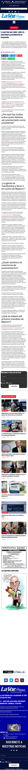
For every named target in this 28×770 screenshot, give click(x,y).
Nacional (5, 410)
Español (10, 383)
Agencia (3, 437)
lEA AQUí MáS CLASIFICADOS (10, 571)
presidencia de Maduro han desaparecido (12, 327)
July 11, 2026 (10, 437)
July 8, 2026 (10, 539)
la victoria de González (14, 141)
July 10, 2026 (10, 457)
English (4, 383)
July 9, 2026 (10, 498)
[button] (14, 22)
